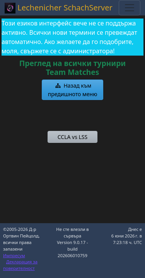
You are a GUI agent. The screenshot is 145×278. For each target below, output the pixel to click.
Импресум (14, 255)
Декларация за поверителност (20, 265)
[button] (73, 90)
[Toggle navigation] (129, 7)
